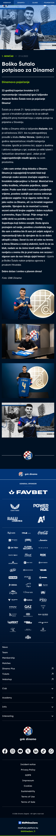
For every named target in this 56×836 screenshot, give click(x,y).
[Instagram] (12, 751)
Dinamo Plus (28, 668)
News (5, 647)
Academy (28, 697)
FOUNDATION (49, 3)
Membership (8, 657)
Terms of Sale (28, 802)
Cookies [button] (28, 786)
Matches (6, 663)
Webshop (28, 679)
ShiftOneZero (28, 831)
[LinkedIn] (35, 751)
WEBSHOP (7, 3)
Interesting (28, 716)
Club (28, 688)
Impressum (28, 780)
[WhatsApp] (51, 751)
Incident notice (28, 764)
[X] (28, 751)
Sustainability (28, 791)
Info (28, 706)
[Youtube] (20, 751)
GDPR (28, 775)
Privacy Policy (28, 769)
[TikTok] (43, 751)
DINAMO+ (21, 3)
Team (5, 652)
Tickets (28, 674)
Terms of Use (28, 796)
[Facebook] (4, 751)
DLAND (35, 3)
